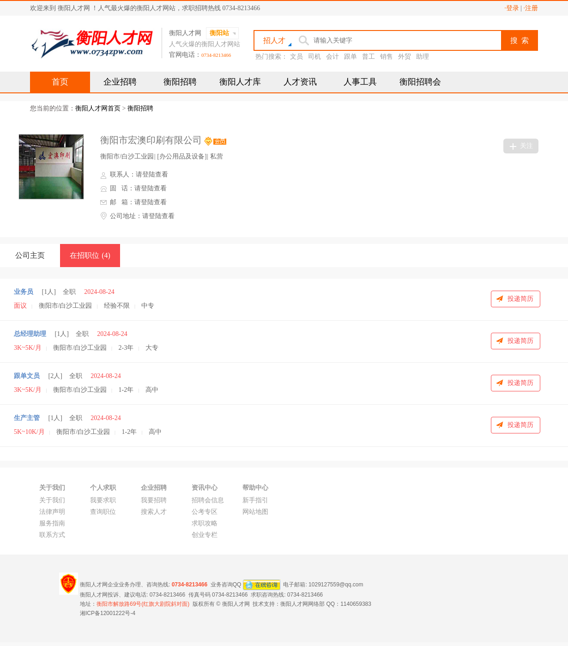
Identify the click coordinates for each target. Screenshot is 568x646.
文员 (296, 56)
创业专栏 (205, 534)
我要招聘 (154, 500)
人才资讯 (300, 81)
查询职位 (103, 511)
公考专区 (205, 511)
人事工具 (360, 81)
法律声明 (52, 511)
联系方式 (52, 534)
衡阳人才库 (240, 81)
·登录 (511, 8)
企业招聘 (120, 81)
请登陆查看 (152, 174)
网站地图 (255, 511)
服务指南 (52, 523)
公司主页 (30, 255)
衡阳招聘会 (420, 81)
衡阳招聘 (180, 81)
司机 (314, 56)
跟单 (350, 56)
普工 (368, 56)
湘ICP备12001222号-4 (107, 613)
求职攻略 (205, 523)
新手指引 (255, 500)
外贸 (404, 56)
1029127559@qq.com (335, 584)
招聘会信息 (208, 500)
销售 (386, 56)
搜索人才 (154, 511)
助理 (422, 56)
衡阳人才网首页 (98, 108)
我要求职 (103, 500)
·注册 (531, 8)
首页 (60, 81)
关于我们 (52, 500)
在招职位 (90, 255)
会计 (332, 56)
